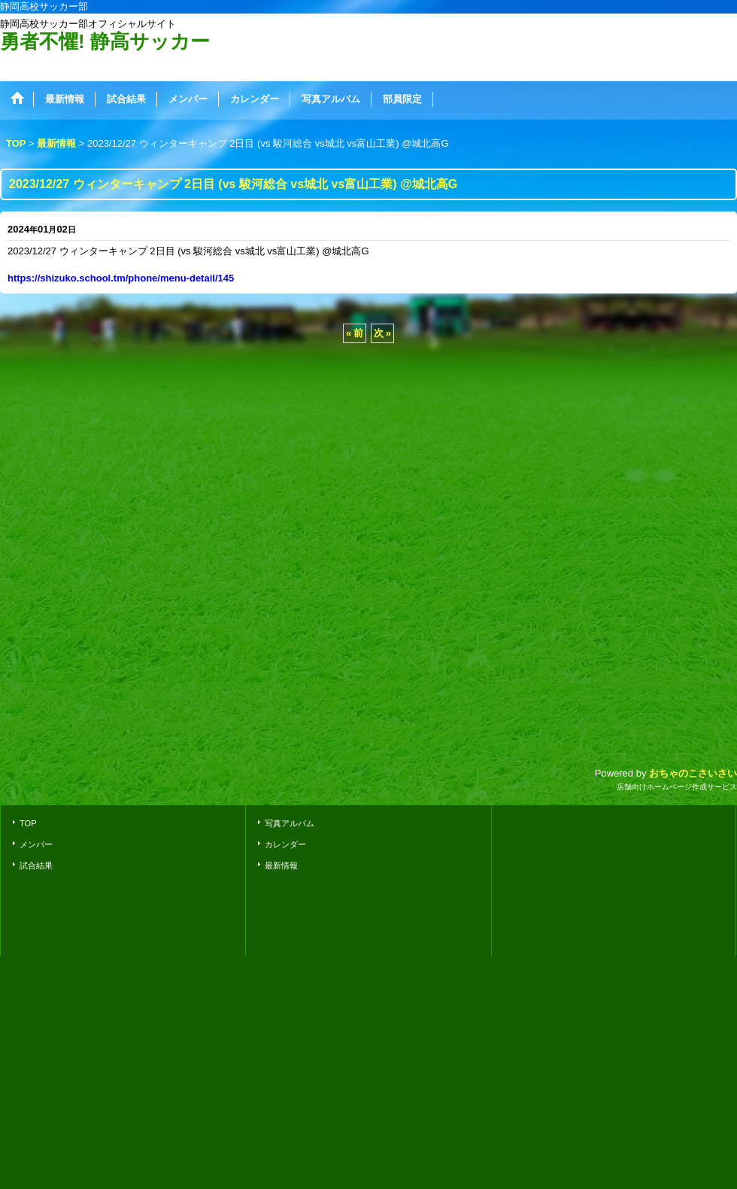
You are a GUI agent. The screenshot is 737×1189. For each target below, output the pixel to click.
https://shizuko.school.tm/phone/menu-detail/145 (121, 278)
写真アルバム (289, 823)
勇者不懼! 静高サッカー (105, 41)
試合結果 (36, 865)
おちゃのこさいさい (693, 773)
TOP (28, 823)
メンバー (36, 844)
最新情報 (281, 865)
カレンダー (285, 844)
